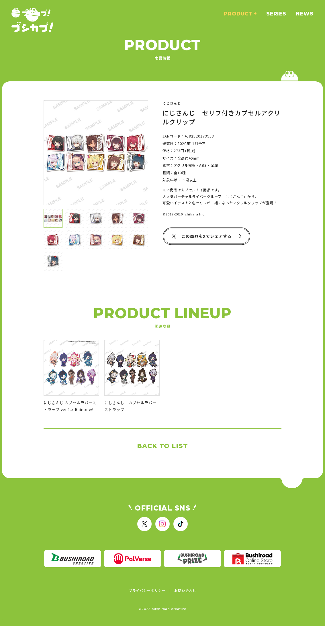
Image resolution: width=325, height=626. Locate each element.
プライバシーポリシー (147, 590)
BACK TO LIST (162, 446)
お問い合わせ (185, 590)
